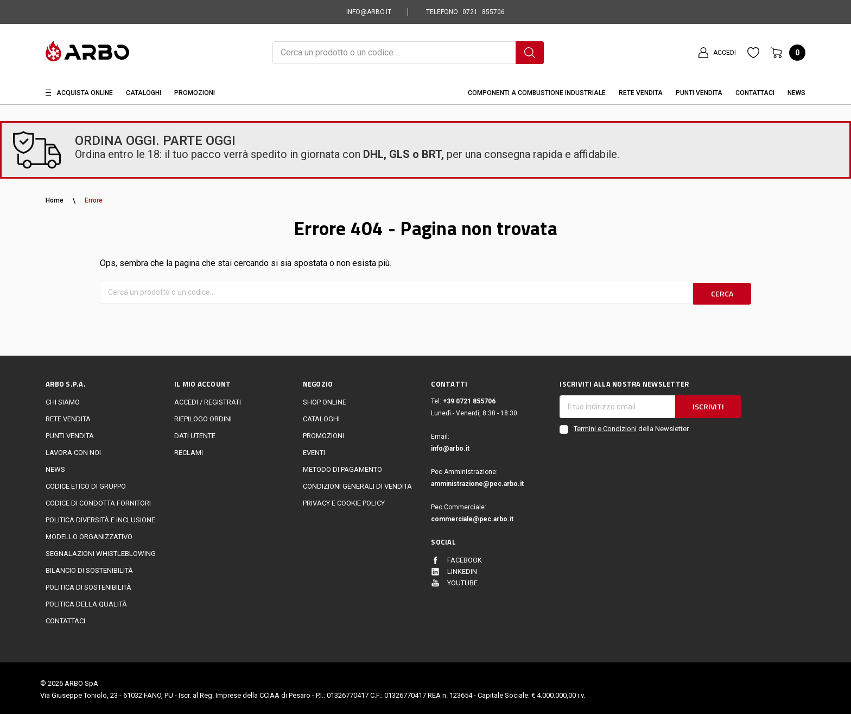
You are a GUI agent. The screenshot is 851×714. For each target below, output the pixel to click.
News (796, 93)
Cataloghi (143, 93)
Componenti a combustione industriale (537, 93)
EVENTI (314, 450)
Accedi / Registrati (207, 399)
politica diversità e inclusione (100, 517)
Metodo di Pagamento (342, 467)
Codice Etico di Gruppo (86, 483)
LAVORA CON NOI (73, 450)
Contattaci (754, 93)
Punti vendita (70, 433)
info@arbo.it (450, 446)
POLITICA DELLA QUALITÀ (86, 601)
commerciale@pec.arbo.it (472, 516)
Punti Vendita (699, 93)
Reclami (188, 450)
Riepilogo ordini (203, 416)
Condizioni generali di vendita (357, 483)
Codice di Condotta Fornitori (98, 500)
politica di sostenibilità (88, 584)
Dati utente (194, 433)
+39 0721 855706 (469, 398)
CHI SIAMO (63, 399)
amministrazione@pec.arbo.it (477, 481)
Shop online (324, 399)
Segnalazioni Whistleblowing (101, 551)
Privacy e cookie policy (344, 500)
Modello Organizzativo (89, 534)
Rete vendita (641, 93)
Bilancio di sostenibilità (89, 568)
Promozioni (194, 93)
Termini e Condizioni (605, 426)
